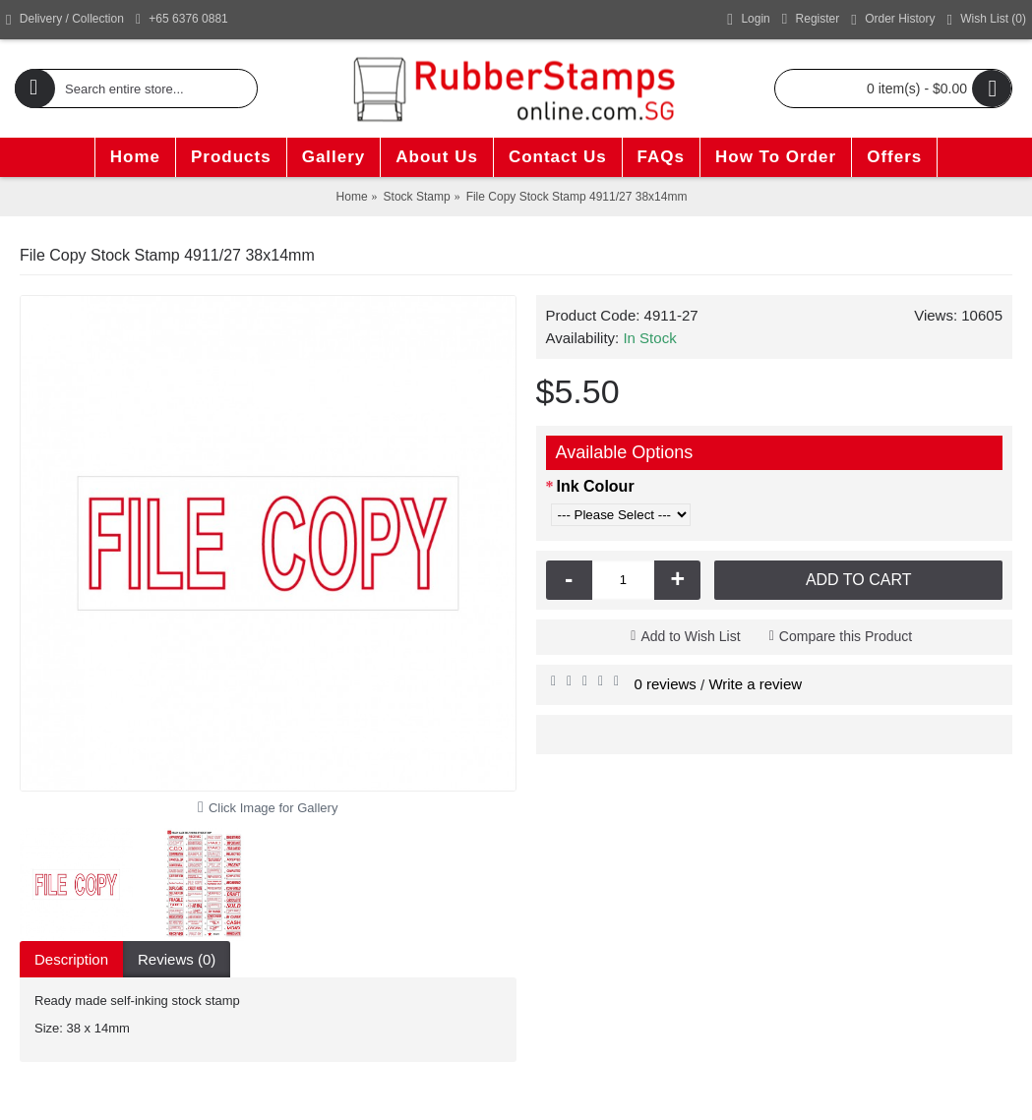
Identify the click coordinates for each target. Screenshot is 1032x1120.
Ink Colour (596, 486)
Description (71, 959)
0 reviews (666, 684)
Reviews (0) (176, 959)
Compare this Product (845, 636)
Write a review (755, 684)
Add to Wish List (690, 636)
